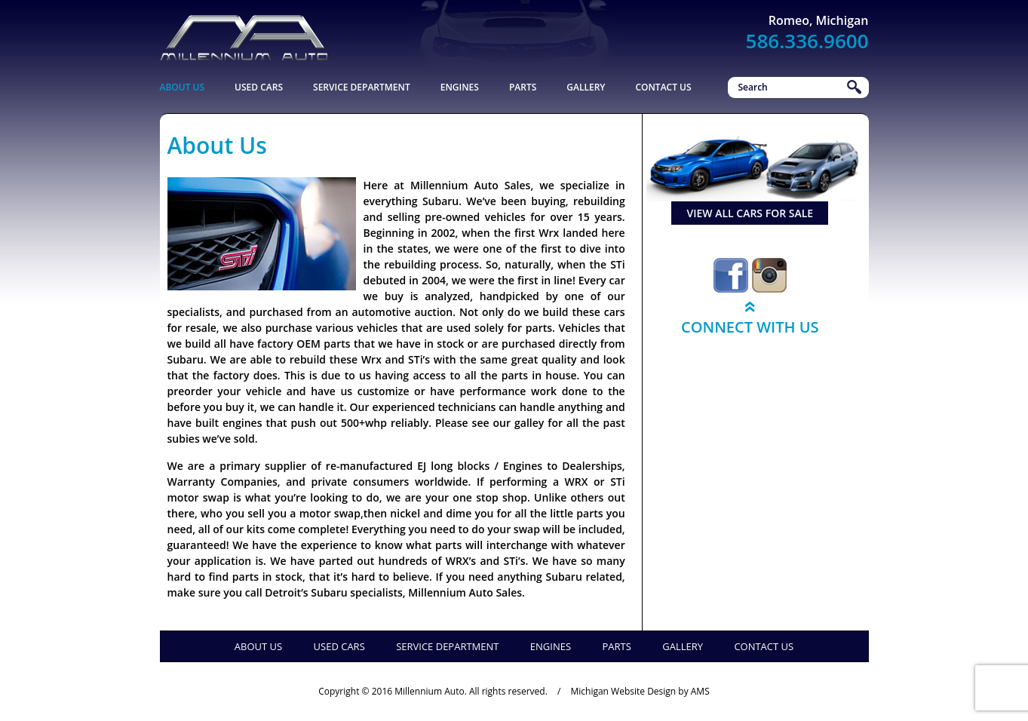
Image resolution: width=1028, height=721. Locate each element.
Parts (522, 87)
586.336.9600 (807, 40)
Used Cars (259, 87)
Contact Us (663, 87)
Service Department (361, 87)
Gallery (585, 87)
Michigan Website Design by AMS (639, 691)
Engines (459, 87)
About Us (182, 87)
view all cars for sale (749, 213)
